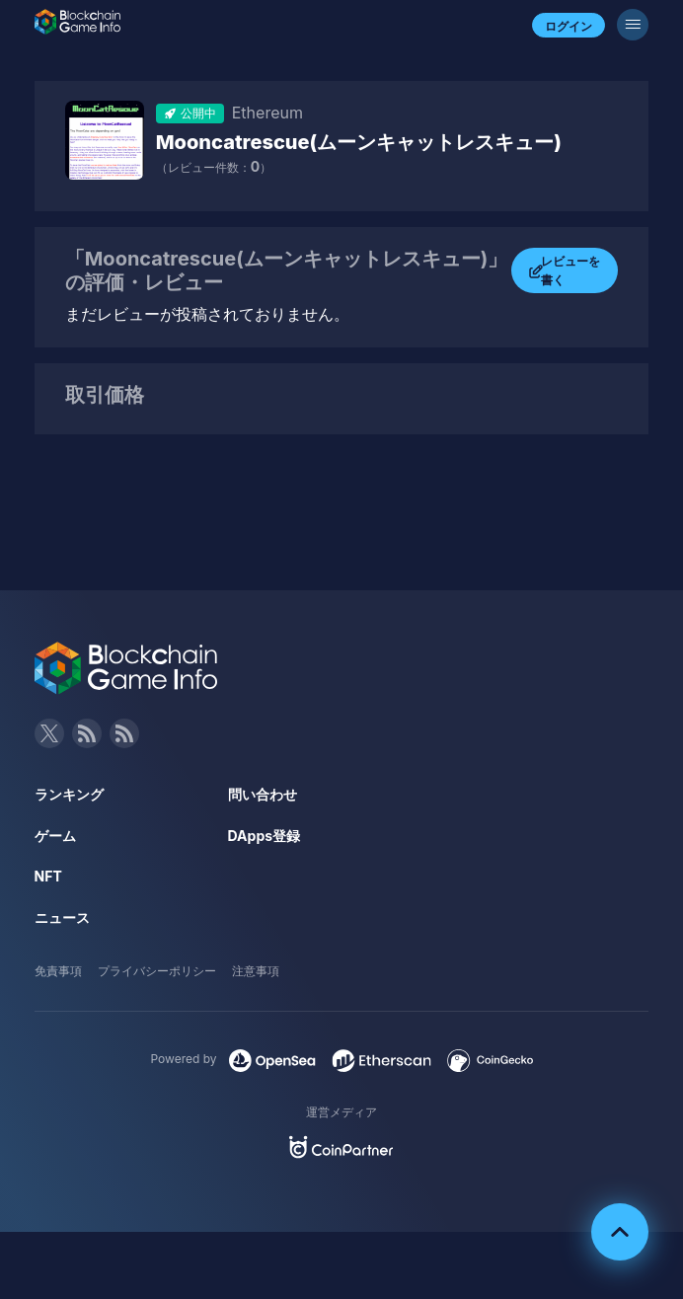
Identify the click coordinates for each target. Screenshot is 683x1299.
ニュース (62, 917)
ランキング (69, 794)
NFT (48, 876)
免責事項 (58, 970)
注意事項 (255, 970)
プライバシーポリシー (157, 970)
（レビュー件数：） (213, 167)
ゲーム (55, 835)
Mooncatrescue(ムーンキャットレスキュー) (359, 142)
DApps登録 (264, 835)
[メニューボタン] (632, 24)
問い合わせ (262, 794)
